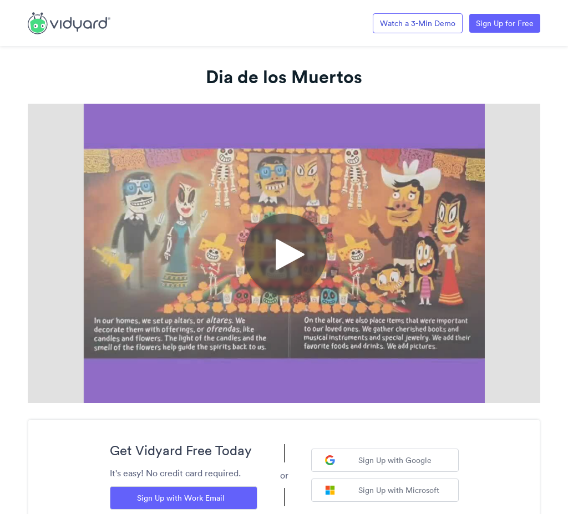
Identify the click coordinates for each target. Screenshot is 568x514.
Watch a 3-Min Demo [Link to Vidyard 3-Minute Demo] (417, 23)
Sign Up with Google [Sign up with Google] (378, 460)
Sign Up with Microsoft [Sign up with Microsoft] (382, 490)
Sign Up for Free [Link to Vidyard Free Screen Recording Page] (505, 23)
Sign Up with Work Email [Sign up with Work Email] (181, 498)
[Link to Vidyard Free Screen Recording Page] (69, 22)
